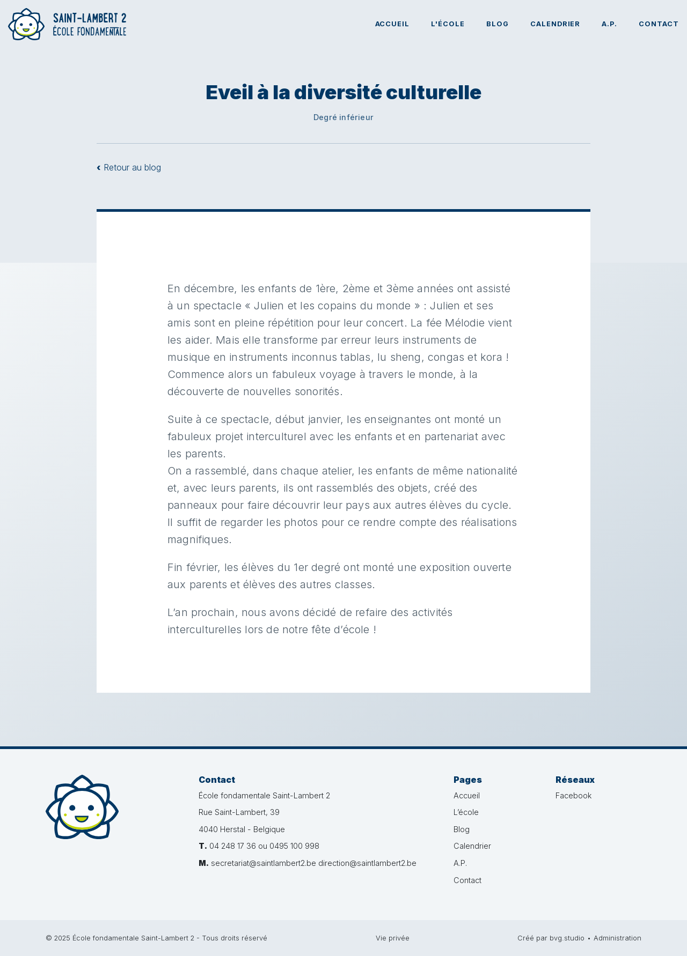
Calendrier (555, 24)
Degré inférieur (343, 117)
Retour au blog (129, 167)
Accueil (392, 24)
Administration (617, 938)
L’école (466, 812)
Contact (659, 24)
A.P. (609, 24)
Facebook (573, 795)
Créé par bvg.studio (550, 938)
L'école (448, 24)
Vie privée (393, 938)
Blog (497, 24)
